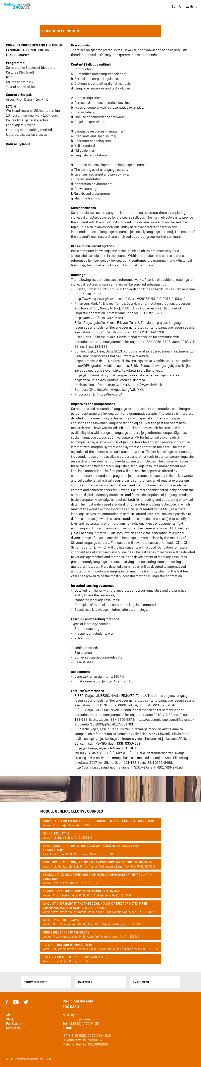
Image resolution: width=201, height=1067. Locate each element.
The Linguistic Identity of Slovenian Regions (76, 957)
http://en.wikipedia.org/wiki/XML (120, 389)
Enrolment (141, 982)
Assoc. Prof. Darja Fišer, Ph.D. (27, 99)
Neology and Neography (61, 920)
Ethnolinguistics (56, 833)
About (10, 1015)
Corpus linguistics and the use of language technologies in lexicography (99, 821)
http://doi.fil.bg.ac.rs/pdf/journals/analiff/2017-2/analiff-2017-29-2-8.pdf (129, 767)
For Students (15, 1023)
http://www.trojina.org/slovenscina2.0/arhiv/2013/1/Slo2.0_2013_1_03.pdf (130, 298)
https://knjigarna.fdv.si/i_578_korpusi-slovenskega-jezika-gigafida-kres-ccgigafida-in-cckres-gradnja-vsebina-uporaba (128, 377)
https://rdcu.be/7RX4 (148, 332)
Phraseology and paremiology (66, 932)
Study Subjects (35, 982)
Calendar (85, 982)
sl (173, 6)
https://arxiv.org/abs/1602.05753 (99, 317)
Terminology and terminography (68, 945)
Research (13, 1028)
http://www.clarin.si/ (147, 384)
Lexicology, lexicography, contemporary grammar (81, 891)
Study (10, 1019)
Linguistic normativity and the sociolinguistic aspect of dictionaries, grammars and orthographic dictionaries (95, 905)
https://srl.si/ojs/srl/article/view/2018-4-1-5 (107, 748)
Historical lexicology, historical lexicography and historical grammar (97, 862)
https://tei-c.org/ (109, 394)
